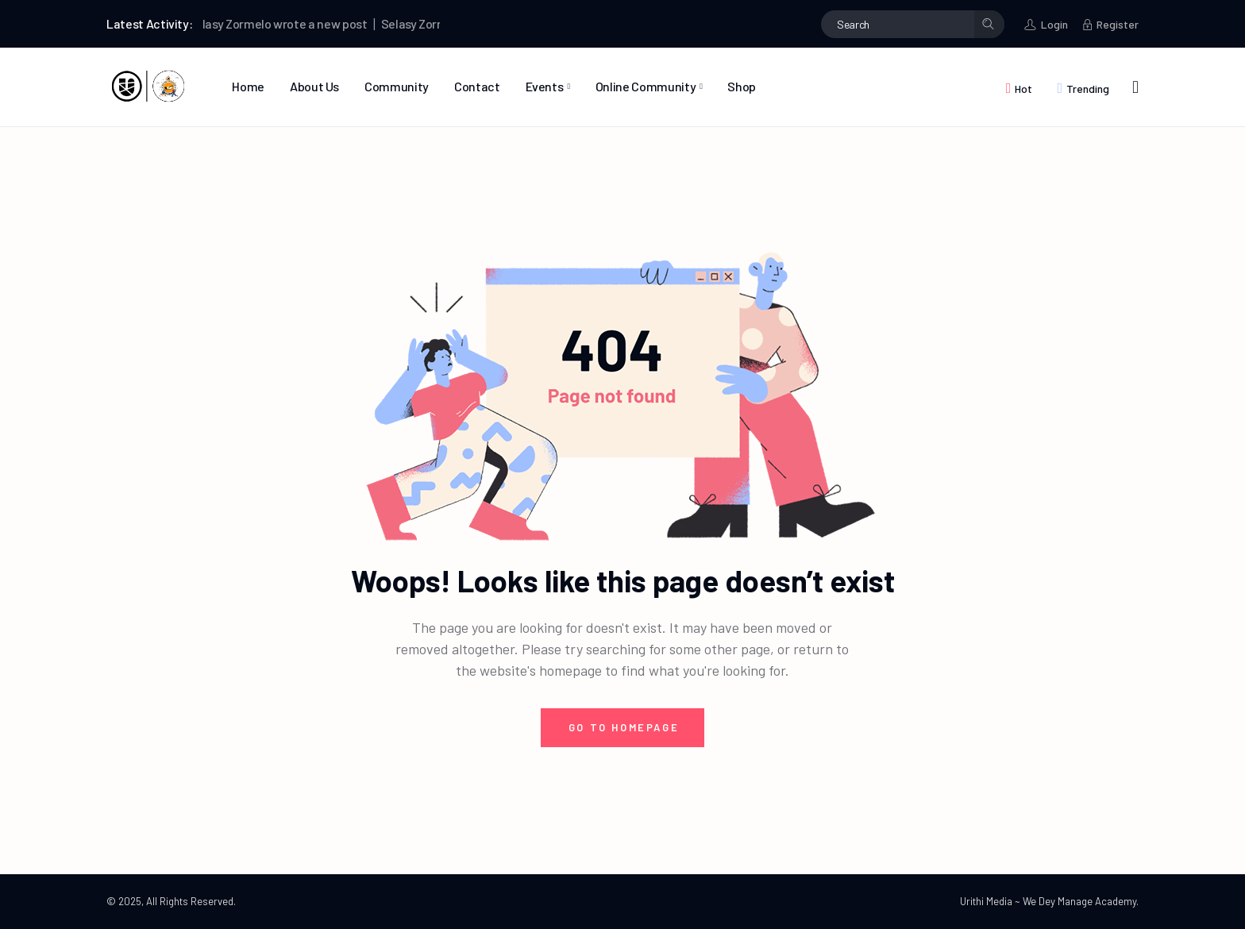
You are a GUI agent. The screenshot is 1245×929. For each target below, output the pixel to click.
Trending (1087, 88)
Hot (1023, 88)
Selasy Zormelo (232, 23)
